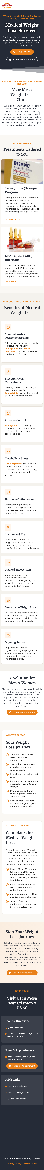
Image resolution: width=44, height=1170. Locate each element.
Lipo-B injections (13, 464)
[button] (39, 5)
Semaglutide (11, 348)
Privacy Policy (14, 1164)
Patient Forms (30, 1164)
